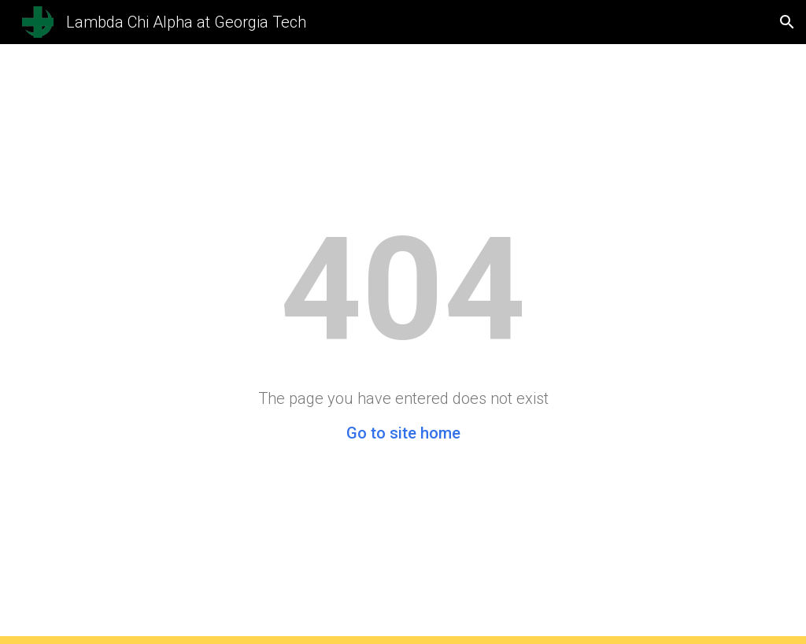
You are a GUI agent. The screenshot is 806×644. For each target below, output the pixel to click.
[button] (787, 22)
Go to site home (403, 433)
